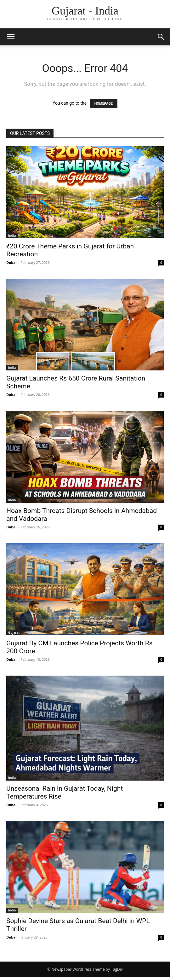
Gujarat (14, 632)
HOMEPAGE (103, 104)
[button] (11, 36)
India (12, 235)
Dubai (11, 262)
